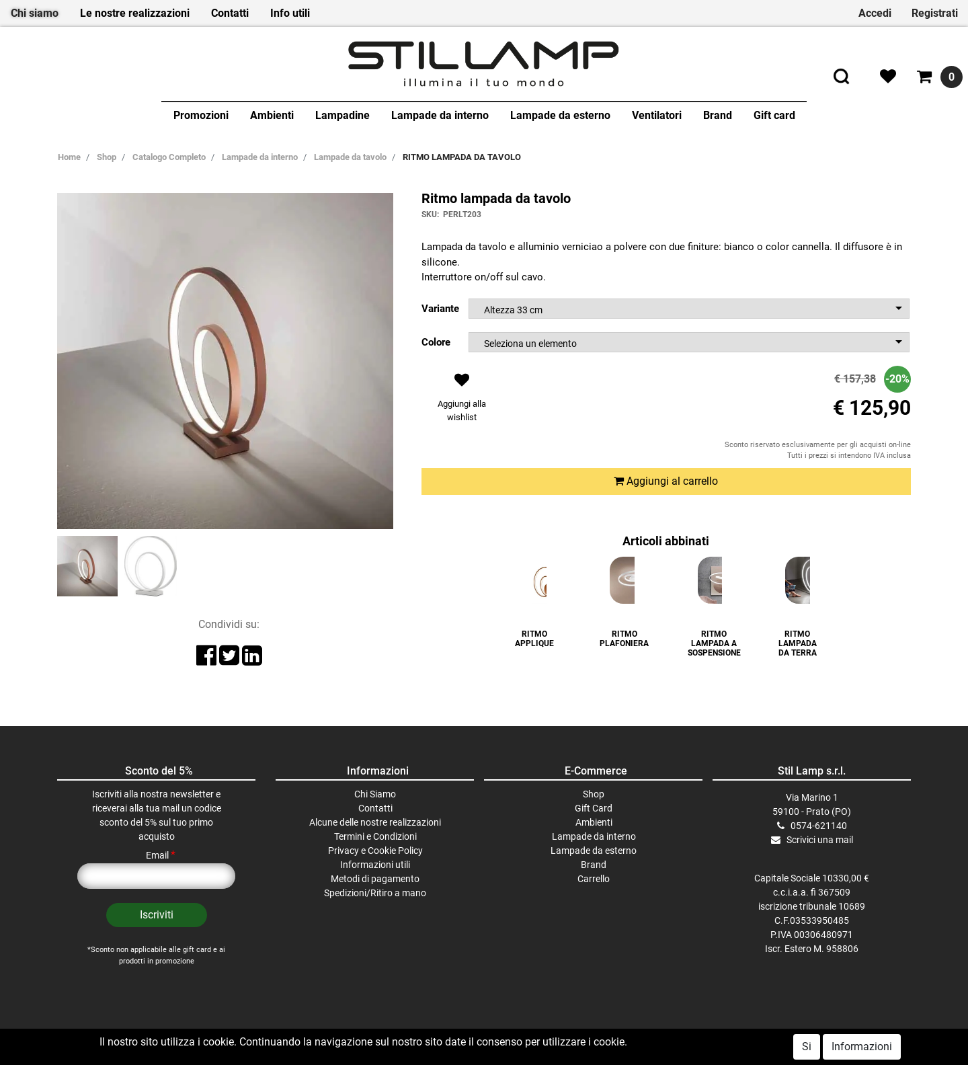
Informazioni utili (375, 864)
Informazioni (862, 1046)
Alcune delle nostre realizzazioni (375, 822)
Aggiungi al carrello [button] (666, 481)
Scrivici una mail (820, 839)
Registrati (935, 13)
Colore (435, 342)
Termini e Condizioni (375, 836)
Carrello (593, 878)
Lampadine (342, 115)
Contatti (230, 13)
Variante (440, 309)
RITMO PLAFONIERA (624, 638)
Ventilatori (657, 115)
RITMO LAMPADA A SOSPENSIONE (714, 643)
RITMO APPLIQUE (534, 638)
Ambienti (272, 115)
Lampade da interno (440, 115)
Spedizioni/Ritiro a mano (375, 893)
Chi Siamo (375, 794)
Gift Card (593, 808)
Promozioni (201, 115)
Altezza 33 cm (513, 310)
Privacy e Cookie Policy (375, 850)
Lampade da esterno (560, 115)
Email (160, 855)
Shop (593, 794)
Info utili (290, 13)
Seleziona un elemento (530, 343)
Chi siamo (34, 13)
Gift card (774, 115)
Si (806, 1046)
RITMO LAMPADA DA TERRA (797, 643)
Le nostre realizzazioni (135, 13)
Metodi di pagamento (375, 878)
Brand (717, 115)
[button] (462, 401)
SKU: (430, 214)
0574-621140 (819, 825)
